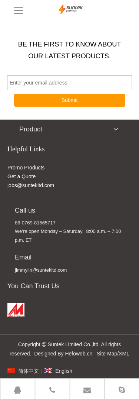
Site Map (107, 354)
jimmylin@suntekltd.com (41, 270)
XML (124, 354)
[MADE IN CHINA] (15, 310)
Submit (70, 100)
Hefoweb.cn (78, 354)
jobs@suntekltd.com (30, 185)
